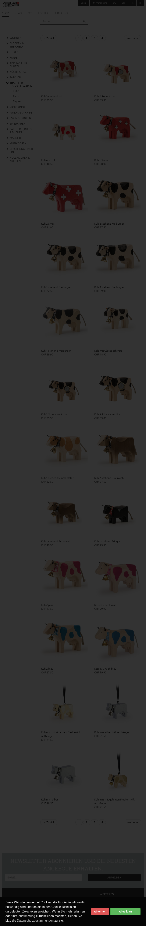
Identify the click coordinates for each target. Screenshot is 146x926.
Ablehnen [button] (100, 911)
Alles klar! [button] (125, 911)
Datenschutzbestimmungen (35, 920)
